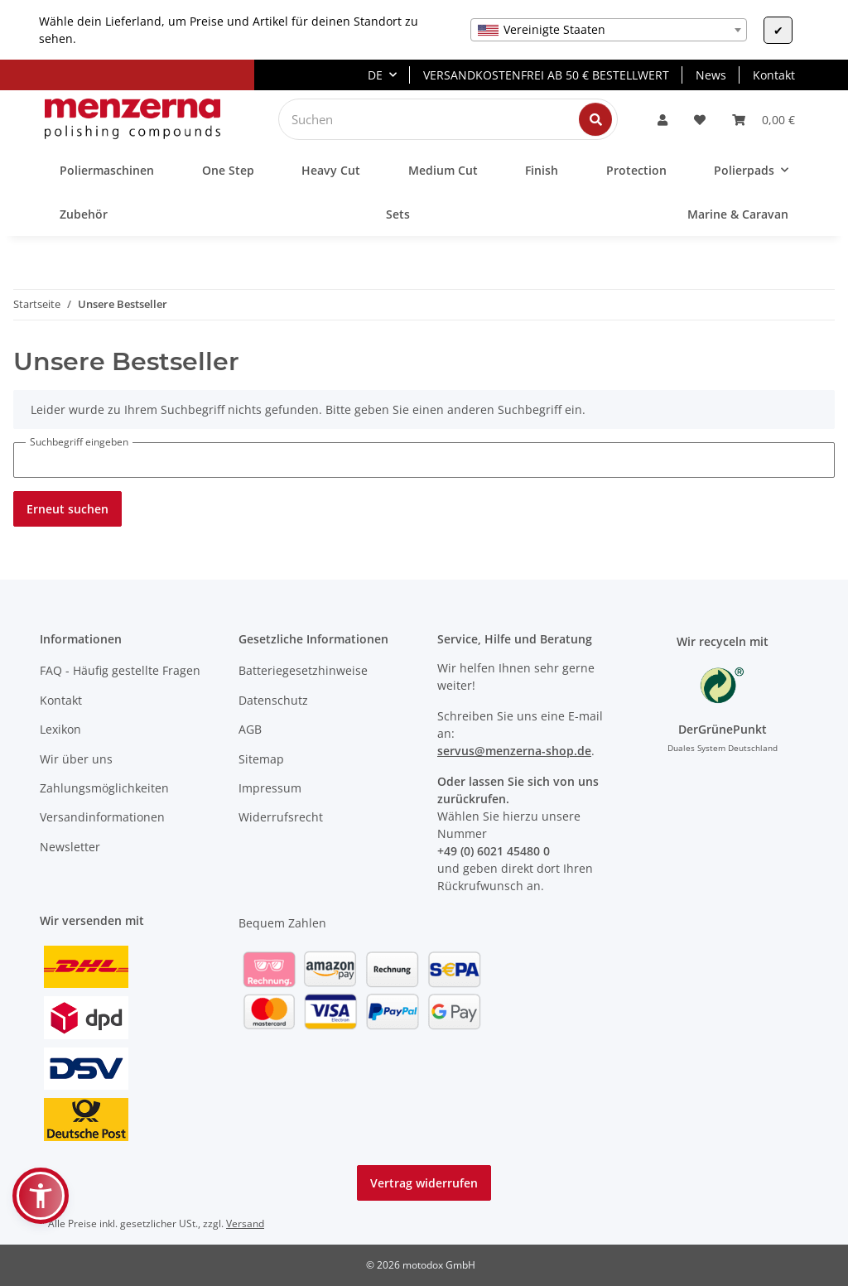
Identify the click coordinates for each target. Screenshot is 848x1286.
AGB (250, 729)
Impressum (269, 788)
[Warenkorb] (763, 119)
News (711, 75)
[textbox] (608, 30)
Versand (245, 1223)
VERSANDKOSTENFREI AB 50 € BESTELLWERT (546, 75)
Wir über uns (76, 759)
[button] (662, 119)
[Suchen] (435, 119)
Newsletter (70, 847)
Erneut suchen (67, 509)
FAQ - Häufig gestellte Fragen (120, 670)
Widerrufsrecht (280, 817)
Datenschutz (273, 700)
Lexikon (60, 729)
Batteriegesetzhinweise (303, 670)
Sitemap (261, 759)
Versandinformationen (102, 817)
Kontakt (774, 75)
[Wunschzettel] (700, 119)
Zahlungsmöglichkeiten (104, 788)
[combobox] (608, 29)
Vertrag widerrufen (424, 1183)
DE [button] (375, 75)
